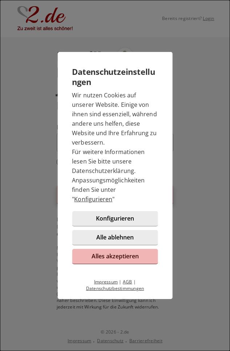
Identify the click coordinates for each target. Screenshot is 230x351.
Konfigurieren (93, 199)
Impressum (106, 282)
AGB (127, 282)
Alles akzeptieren (115, 256)
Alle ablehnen (115, 237)
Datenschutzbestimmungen (115, 288)
